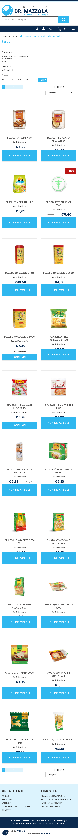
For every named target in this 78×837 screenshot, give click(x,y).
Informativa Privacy (51, 803)
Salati (4, 61)
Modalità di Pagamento (53, 796)
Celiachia (51, 36)
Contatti (6, 810)
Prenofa (21, 831)
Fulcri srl (45, 833)
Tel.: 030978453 (22, 823)
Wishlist (6, 803)
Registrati (7, 799)
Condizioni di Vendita (52, 806)
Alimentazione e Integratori (32, 36)
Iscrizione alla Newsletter (16, 806)
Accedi (5, 796)
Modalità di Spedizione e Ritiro (56, 799)
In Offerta (8, 70)
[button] (59, 93)
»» (20, 87)
